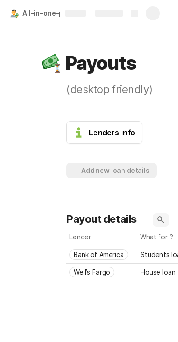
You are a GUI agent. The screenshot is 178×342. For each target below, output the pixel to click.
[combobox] (102, 254)
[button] (51, 63)
